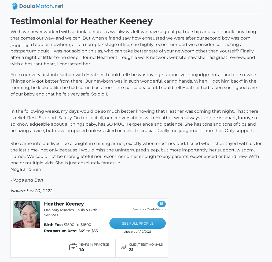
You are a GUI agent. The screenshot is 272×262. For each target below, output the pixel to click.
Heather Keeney (64, 204)
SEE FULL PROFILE (137, 223)
